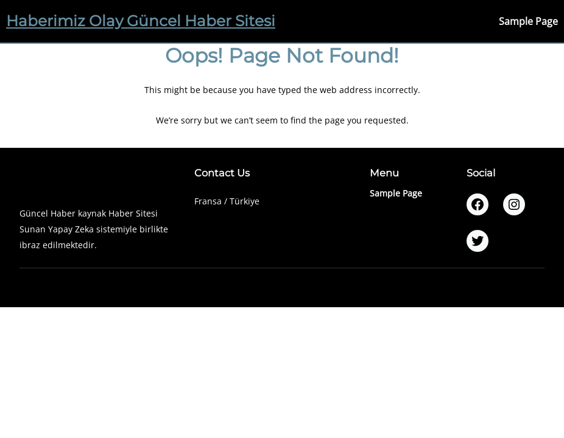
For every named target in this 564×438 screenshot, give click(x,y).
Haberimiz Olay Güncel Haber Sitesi (140, 21)
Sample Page (528, 21)
